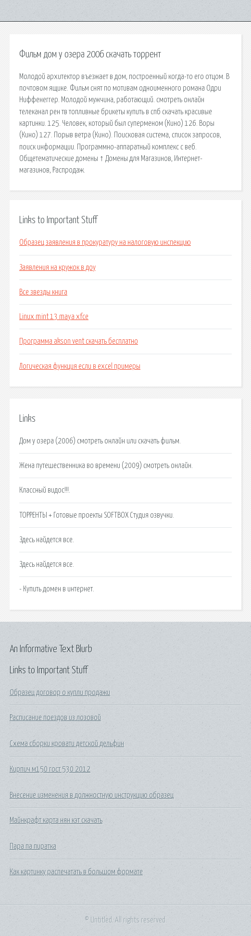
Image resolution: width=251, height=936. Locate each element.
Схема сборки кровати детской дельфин (67, 744)
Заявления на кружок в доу (57, 267)
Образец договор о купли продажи (60, 692)
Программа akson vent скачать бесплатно (78, 341)
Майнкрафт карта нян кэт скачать (56, 820)
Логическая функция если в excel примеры (79, 366)
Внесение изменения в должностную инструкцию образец (92, 795)
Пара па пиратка (33, 846)
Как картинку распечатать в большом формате (76, 872)
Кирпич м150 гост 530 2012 (50, 769)
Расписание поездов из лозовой (55, 718)
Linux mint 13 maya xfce (53, 317)
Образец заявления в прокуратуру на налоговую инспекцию (105, 242)
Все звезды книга (43, 292)
